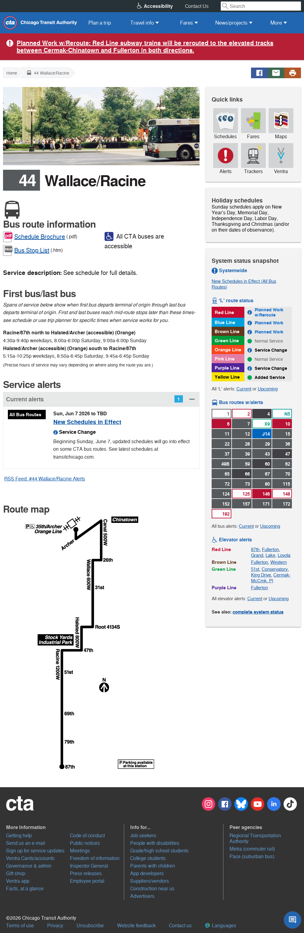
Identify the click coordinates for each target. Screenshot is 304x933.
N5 (287, 413)
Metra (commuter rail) (252, 848)
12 (247, 433)
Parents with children (152, 865)
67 (267, 474)
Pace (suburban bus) (252, 856)
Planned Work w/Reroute (269, 312)
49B (225, 463)
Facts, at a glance (25, 888)
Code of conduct (87, 835)
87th (255, 549)
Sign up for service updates (35, 850)
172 (286, 504)
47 (287, 453)
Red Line (224, 312)
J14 (266, 433)
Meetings (80, 850)
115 (286, 484)
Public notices (85, 843)
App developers (147, 873)
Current (243, 388)
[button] (101, 399)
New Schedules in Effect (87, 422)
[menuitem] (100, 22)
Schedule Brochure (39, 236)
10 (287, 423)
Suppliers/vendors (149, 881)
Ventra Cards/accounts (30, 858)
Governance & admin (28, 865)
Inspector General (89, 865)
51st (255, 569)
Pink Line (225, 358)
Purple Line (227, 367)
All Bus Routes (25, 414)
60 (267, 463)
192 (226, 514)
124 (226, 494)
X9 (267, 423)
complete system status (258, 611)
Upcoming (268, 388)
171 (266, 504)
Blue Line (225, 322)
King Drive (261, 574)
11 (227, 433)
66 (247, 474)
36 (287, 443)
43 (267, 453)
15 (287, 433)
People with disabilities (154, 843)
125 (246, 494)
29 (267, 443)
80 (267, 484)
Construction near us (152, 888)
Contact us (180, 925)
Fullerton (270, 549)
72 (227, 484)
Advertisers (142, 896)
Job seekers (143, 835)
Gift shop (15, 873)
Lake (270, 555)
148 (286, 494)
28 (247, 443)
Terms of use (20, 925)
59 (247, 463)
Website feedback (136, 925)
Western (278, 562)
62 (287, 463)
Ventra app (17, 881)
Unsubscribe (90, 925)
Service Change (271, 350)
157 (246, 504)
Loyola (284, 555)
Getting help (19, 835)
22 (227, 443)
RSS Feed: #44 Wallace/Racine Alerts (44, 478)
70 (287, 474)
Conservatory (275, 569)
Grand (257, 555)
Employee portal (87, 881)
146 (266, 494)
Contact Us (197, 6)
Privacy (55, 925)
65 (227, 474)
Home (11, 73)
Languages (220, 925)
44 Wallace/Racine (48, 72)
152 (226, 504)
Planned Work (269, 322)
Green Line (227, 340)
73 (247, 484)
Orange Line (228, 349)
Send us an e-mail (25, 843)
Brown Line (227, 331)
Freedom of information (95, 858)
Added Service (270, 377)
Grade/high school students (159, 850)
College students (148, 858)
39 (247, 453)
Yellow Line (227, 377)
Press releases (86, 873)
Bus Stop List (31, 250)
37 (227, 453)
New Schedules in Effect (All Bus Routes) (244, 284)
